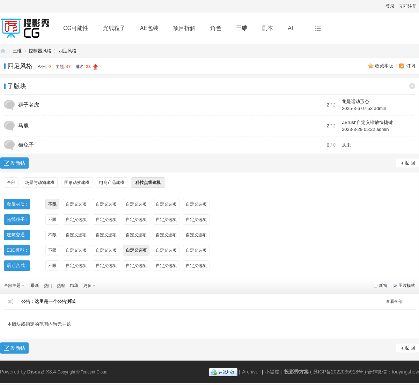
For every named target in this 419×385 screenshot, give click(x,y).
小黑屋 (272, 372)
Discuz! (36, 372)
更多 (87, 285)
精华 (74, 285)
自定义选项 (76, 204)
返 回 (410, 162)
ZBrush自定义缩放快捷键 (367, 122)
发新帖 (17, 163)
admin (380, 108)
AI (290, 28)
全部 (11, 182)
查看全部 (394, 301)
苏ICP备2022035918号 (338, 372)
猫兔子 (26, 145)
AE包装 (149, 28)
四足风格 (67, 50)
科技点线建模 (148, 182)
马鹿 (23, 125)
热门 (48, 285)
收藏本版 (385, 65)
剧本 (267, 28)
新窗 (383, 285)
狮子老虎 (28, 105)
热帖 (61, 285)
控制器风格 (40, 50)
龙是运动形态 (355, 101)
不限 (52, 204)
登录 (390, 6)
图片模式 (406, 285)
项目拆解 (184, 28)
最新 (35, 285)
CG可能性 (75, 28)
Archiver (251, 372)
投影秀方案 (3, 51)
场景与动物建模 (39, 182)
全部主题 (12, 285)
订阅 (410, 65)
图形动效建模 (76, 182)
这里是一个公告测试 (55, 301)
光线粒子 (114, 28)
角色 (215, 28)
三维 (241, 28)
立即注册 (408, 6)
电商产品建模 (111, 182)
